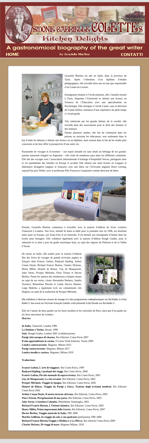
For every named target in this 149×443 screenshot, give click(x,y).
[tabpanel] (74, 248)
